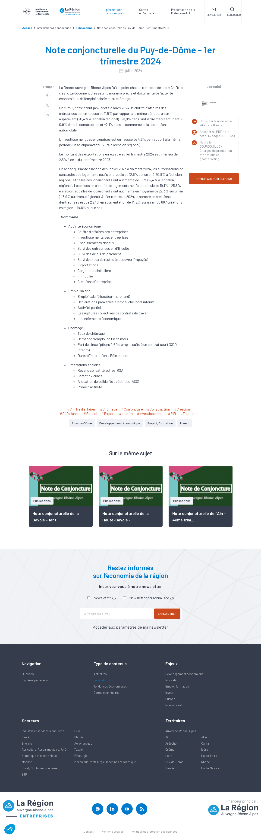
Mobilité (27, 762)
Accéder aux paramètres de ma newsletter (130, 627)
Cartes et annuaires (106, 692)
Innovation (172, 680)
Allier (204, 737)
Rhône (205, 762)
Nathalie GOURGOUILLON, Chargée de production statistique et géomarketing (216, 150)
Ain (167, 737)
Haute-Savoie (210, 768)
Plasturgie (81, 756)
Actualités (100, 674)
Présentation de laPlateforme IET (183, 11)
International (173, 705)
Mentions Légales (112, 831)
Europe (170, 699)
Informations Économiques (114, 11)
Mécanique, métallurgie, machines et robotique (105, 762)
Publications (102, 680)
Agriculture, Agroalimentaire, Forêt (44, 749)
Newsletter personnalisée (151, 598)
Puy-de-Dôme (82, 423)
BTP (24, 774)
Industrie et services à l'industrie (43, 731)
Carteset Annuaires (147, 11)
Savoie (169, 768)
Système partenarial (35, 680)
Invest (184, 423)
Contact (89, 831)
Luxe (77, 731)
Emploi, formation (160, 423)
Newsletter (105, 598)
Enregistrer (167, 613)
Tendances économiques (110, 686)
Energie (27, 743)
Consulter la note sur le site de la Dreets (216, 123)
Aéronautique (83, 743)
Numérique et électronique (39, 756)
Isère (204, 749)
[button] (9, 829)
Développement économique (119, 423)
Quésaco (28, 674)
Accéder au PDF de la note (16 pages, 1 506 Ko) (217, 134)
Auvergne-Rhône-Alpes (180, 731)
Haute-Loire (209, 756)
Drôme (169, 749)
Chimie (78, 737)
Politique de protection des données (154, 831)
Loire (168, 756)
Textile (78, 749)
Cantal (205, 743)
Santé (25, 737)
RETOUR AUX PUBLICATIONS (214, 178)
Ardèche (170, 743)
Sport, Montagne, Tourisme (39, 768)
